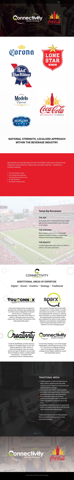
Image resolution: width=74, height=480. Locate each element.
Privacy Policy (29, 475)
